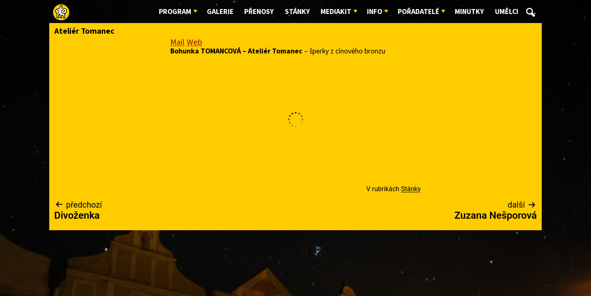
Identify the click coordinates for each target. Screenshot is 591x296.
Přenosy (259, 12)
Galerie (220, 12)
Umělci (506, 12)
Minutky (469, 12)
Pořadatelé (418, 12)
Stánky (297, 12)
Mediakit (336, 12)
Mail (177, 42)
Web (194, 42)
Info (374, 12)
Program (175, 12)
